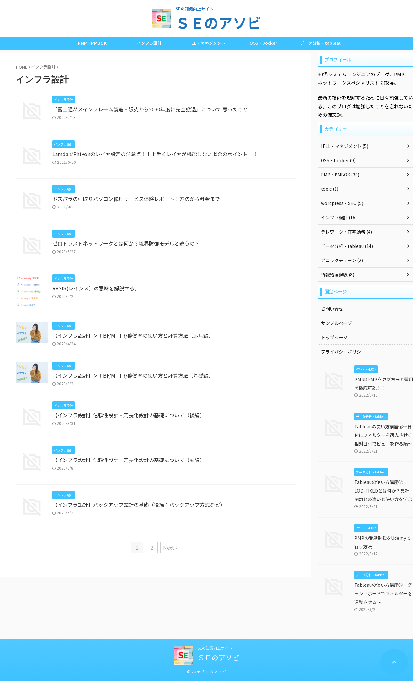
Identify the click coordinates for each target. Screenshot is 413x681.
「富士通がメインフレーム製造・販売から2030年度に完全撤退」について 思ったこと (150, 109)
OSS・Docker (263, 43)
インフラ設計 (149, 43)
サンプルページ (336, 323)
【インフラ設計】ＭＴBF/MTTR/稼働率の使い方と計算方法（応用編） (133, 335)
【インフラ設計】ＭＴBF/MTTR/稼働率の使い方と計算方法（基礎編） (133, 375)
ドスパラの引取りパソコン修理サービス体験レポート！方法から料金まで (136, 198)
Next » (170, 547)
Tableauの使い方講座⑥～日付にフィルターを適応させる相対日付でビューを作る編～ (383, 435)
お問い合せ (332, 309)
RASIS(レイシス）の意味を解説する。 (95, 288)
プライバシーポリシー (343, 351)
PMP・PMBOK (92, 43)
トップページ (334, 337)
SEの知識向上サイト (214, 648)
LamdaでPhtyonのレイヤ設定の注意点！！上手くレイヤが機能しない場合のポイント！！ (155, 154)
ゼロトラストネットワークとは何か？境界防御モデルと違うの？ (126, 243)
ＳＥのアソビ (218, 22)
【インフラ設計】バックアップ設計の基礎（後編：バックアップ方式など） (138, 504)
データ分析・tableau (321, 43)
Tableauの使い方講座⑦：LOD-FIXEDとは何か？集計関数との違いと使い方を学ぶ (383, 490)
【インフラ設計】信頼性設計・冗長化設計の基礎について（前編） (128, 460)
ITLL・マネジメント (206, 43)
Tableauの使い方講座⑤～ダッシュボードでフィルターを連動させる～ (383, 593)
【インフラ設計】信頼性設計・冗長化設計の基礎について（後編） (128, 415)
